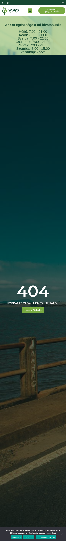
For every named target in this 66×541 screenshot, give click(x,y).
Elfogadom (16, 537)
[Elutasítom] (62, 534)
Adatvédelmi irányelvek (46, 537)
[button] (63, 3)
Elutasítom (29, 537)
